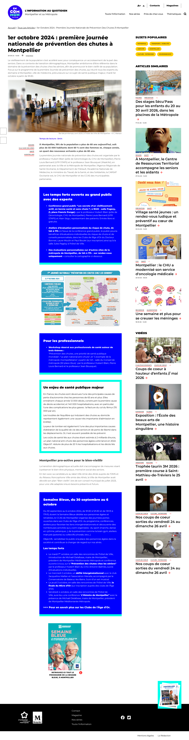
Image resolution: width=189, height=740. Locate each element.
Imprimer (29, 56)
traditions (140, 462)
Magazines (172, 5)
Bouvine (149, 462)
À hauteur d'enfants (144, 365)
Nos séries (134, 14)
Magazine (77, 715)
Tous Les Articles (26, 28)
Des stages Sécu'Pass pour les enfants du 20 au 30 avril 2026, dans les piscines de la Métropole (158, 108)
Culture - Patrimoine (146, 54)
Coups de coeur (160, 365)
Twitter (3, 140)
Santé (32, 151)
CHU (137, 261)
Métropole (142, 43)
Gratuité (141, 49)
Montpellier (29, 154)
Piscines (139, 97)
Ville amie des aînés (26, 148)
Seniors (31, 145)
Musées (149, 411)
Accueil (11, 28)
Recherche (140, 310)
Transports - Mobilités (160, 43)
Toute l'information (115, 14)
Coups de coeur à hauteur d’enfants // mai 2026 (157, 373)
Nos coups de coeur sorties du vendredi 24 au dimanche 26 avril (158, 521)
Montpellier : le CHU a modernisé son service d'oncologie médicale (155, 269)
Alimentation (152, 310)
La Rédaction (164, 735)
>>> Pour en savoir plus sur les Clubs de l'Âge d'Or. (76, 607)
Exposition (140, 411)
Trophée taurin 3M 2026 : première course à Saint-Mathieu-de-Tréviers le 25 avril (158, 473)
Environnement (165, 54)
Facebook (3, 131)
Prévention (148, 97)
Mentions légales (145, 735)
